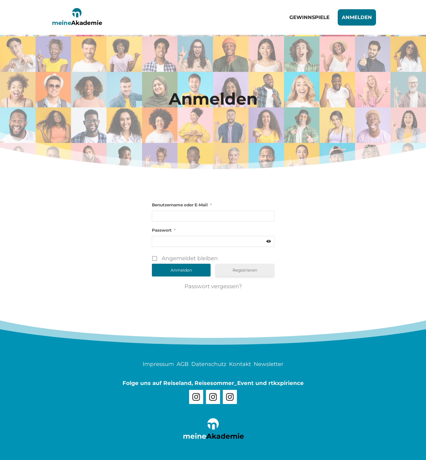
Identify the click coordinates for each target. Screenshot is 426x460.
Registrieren (245, 270)
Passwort (164, 230)
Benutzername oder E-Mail (182, 204)
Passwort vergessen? (213, 286)
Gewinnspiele (309, 17)
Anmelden (357, 17)
